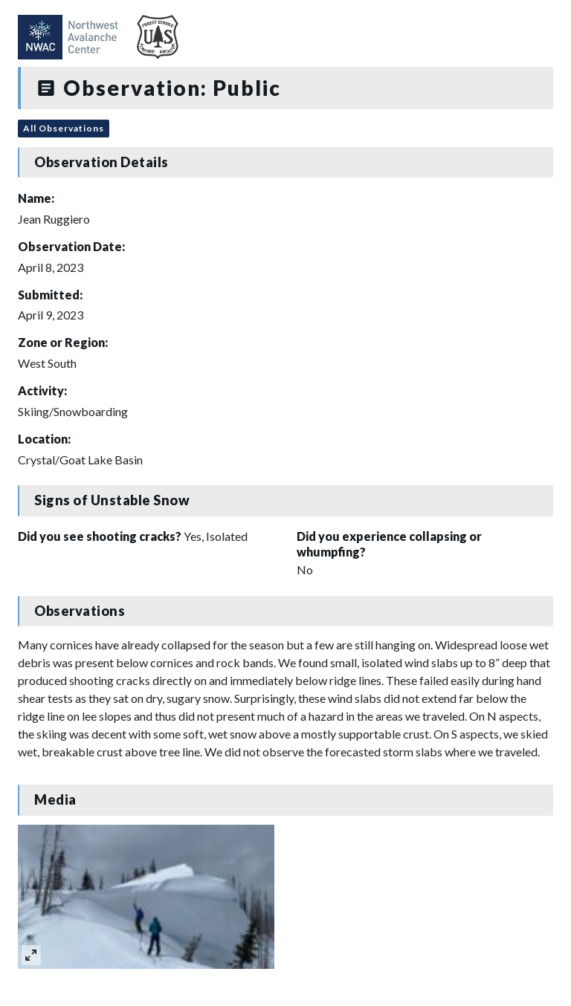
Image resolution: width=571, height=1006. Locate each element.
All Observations (63, 128)
